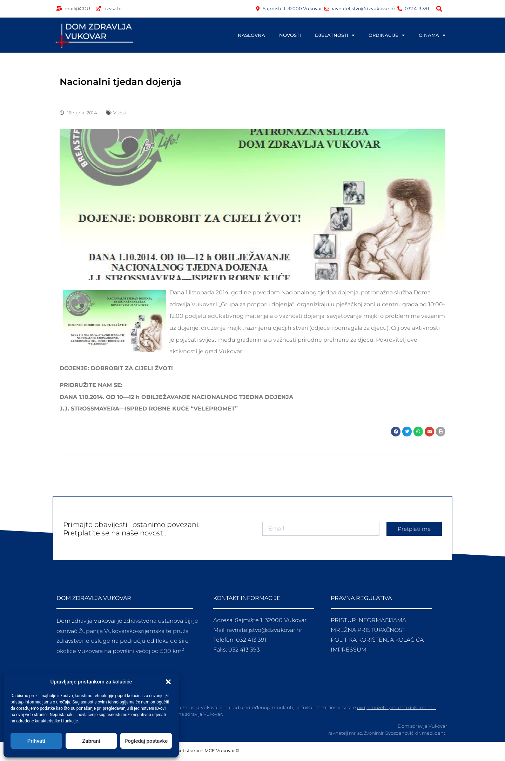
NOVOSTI (290, 35)
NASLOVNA (251, 35)
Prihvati (36, 741)
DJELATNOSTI (335, 35)
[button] (168, 681)
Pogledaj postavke (146, 741)
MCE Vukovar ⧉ (221, 750)
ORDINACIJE (387, 35)
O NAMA (432, 35)
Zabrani (91, 741)
